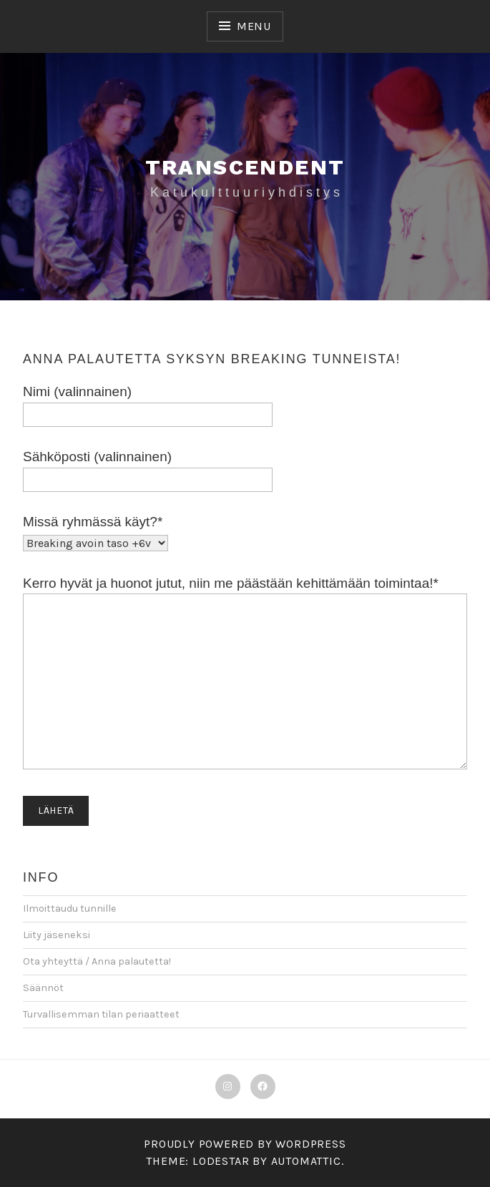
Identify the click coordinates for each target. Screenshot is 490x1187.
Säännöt (43, 988)
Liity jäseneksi (56, 935)
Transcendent (245, 166)
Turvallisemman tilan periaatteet (101, 1014)
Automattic (306, 1161)
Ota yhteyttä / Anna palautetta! (97, 961)
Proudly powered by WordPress (245, 1144)
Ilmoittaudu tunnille (70, 908)
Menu (254, 26)
